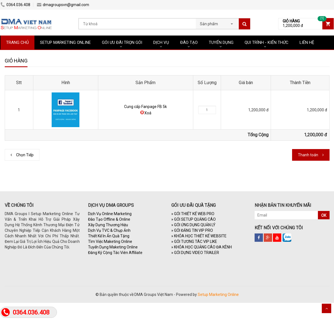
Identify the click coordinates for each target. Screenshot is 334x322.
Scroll (326, 308)
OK (323, 215)
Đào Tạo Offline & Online (109, 219)
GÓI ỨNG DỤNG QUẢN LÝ (193, 225)
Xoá (145, 113)
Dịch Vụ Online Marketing (110, 214)
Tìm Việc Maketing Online (110, 241)
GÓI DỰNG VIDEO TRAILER (195, 252)
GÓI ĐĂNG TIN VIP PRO (192, 230)
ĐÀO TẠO (189, 42)
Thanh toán (308, 155)
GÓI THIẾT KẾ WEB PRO (192, 214)
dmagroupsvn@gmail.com (63, 4)
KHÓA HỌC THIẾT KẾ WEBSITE (199, 236)
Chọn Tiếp (25, 155)
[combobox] (217, 22)
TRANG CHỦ (17, 42)
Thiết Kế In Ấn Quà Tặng (108, 236)
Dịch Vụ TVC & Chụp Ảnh (109, 230)
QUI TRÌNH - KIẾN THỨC (266, 42)
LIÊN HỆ (307, 42)
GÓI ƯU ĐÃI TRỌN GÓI (122, 42)
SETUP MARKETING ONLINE (65, 42)
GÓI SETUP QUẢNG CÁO (193, 219)
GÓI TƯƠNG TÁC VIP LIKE (194, 241)
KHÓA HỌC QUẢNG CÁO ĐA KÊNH (201, 247)
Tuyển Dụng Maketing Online (113, 247)
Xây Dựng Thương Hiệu (108, 225)
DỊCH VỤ (161, 42)
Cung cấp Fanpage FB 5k (145, 106)
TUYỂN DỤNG (221, 42)
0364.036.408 (15, 4)
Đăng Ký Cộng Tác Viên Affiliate (115, 252)
